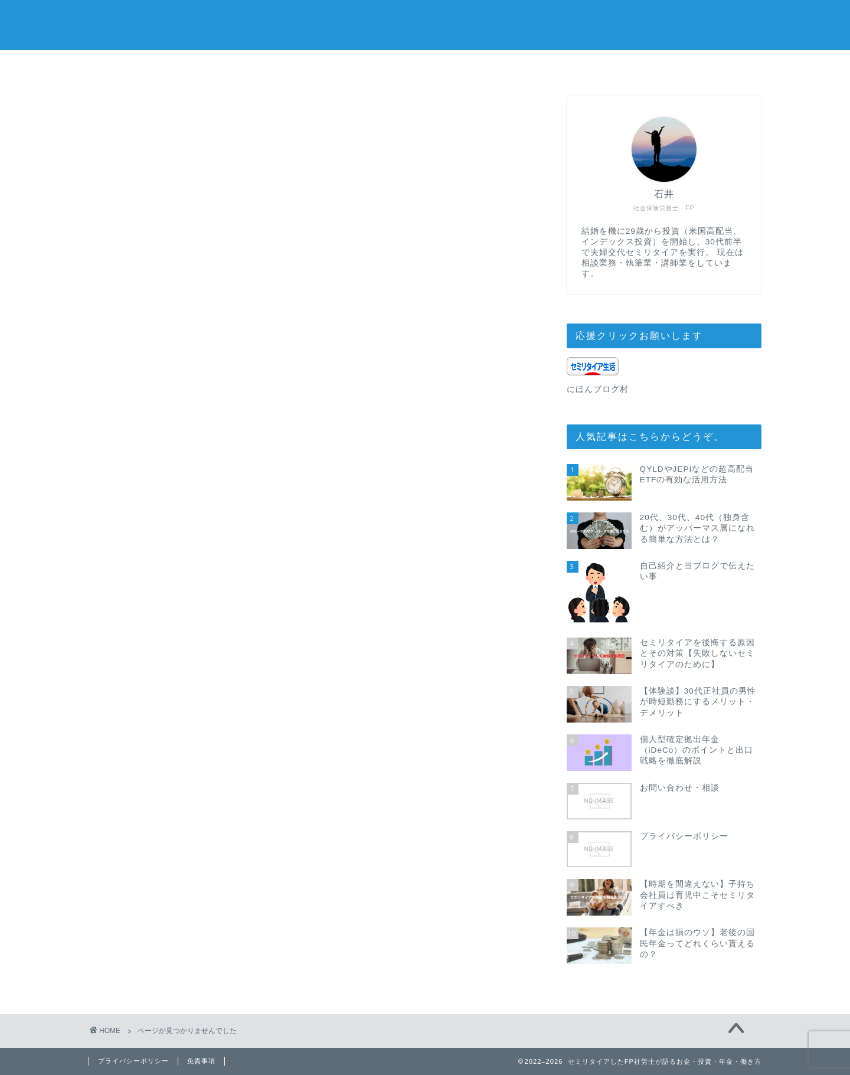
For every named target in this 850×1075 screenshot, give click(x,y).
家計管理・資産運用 (183, 655)
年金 (146, 672)
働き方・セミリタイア (189, 637)
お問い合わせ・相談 (354, 65)
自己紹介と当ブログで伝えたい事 (496, 70)
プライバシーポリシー (638, 65)
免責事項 (201, 1060)
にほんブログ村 (598, 389)
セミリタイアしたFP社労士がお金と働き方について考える (425, 24)
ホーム (212, 65)
